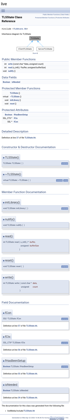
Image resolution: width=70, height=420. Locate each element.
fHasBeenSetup (21, 115)
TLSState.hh (20, 29)
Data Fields (65, 15)
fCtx (16, 118)
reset (12, 104)
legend (35, 53)
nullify (11, 71)
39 (19, 398)
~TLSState (14, 96)
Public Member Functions (51, 15)
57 (19, 326)
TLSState (14, 93)
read (10, 67)
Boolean (6, 82)
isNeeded (16, 82)
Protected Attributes (62, 18)
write (10, 64)
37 (17, 138)
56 (19, 350)
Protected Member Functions (45, 18)
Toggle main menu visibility (3, 9)
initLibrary (14, 100)
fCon (16, 122)
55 (19, 374)
